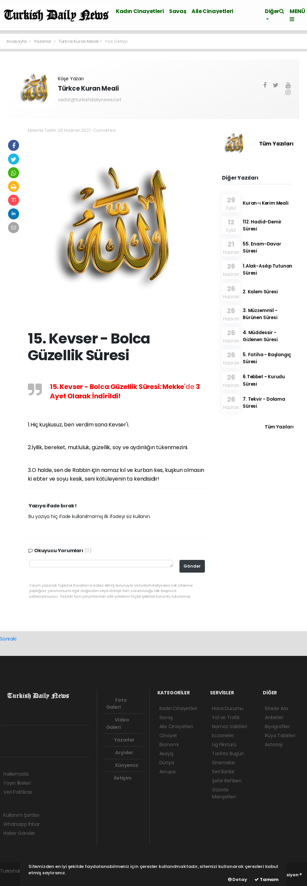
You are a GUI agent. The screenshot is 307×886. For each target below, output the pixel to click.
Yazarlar (43, 41)
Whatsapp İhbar (21, 824)
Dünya (166, 762)
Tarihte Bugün (228, 753)
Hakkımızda (16, 774)
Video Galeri (117, 723)
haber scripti (14, 878)
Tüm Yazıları (276, 143)
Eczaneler (223, 735)
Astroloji (273, 744)
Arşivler (119, 752)
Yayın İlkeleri (16, 783)
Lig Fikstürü (224, 744)
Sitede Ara (276, 708)
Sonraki (8, 638)
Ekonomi (169, 744)
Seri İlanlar (223, 771)
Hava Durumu (227, 708)
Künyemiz (122, 765)
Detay (237, 879)
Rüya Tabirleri (280, 735)
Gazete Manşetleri (223, 793)
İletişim (119, 778)
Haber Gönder (19, 833)
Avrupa (167, 771)
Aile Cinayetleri (212, 11)
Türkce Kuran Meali (79, 41)
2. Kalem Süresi (260, 292)
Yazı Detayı (116, 41)
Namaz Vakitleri (229, 726)
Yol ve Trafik (226, 717)
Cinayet (168, 735)
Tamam (266, 879)
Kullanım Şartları (21, 815)
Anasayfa (16, 41)
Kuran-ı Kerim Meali (265, 203)
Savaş (177, 11)
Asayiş (166, 753)
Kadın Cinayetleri (140, 11)
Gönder (192, 566)
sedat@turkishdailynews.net (90, 99)
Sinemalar (223, 762)
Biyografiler (277, 726)
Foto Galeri (116, 703)
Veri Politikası (17, 792)
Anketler (274, 717)
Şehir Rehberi (226, 780)
